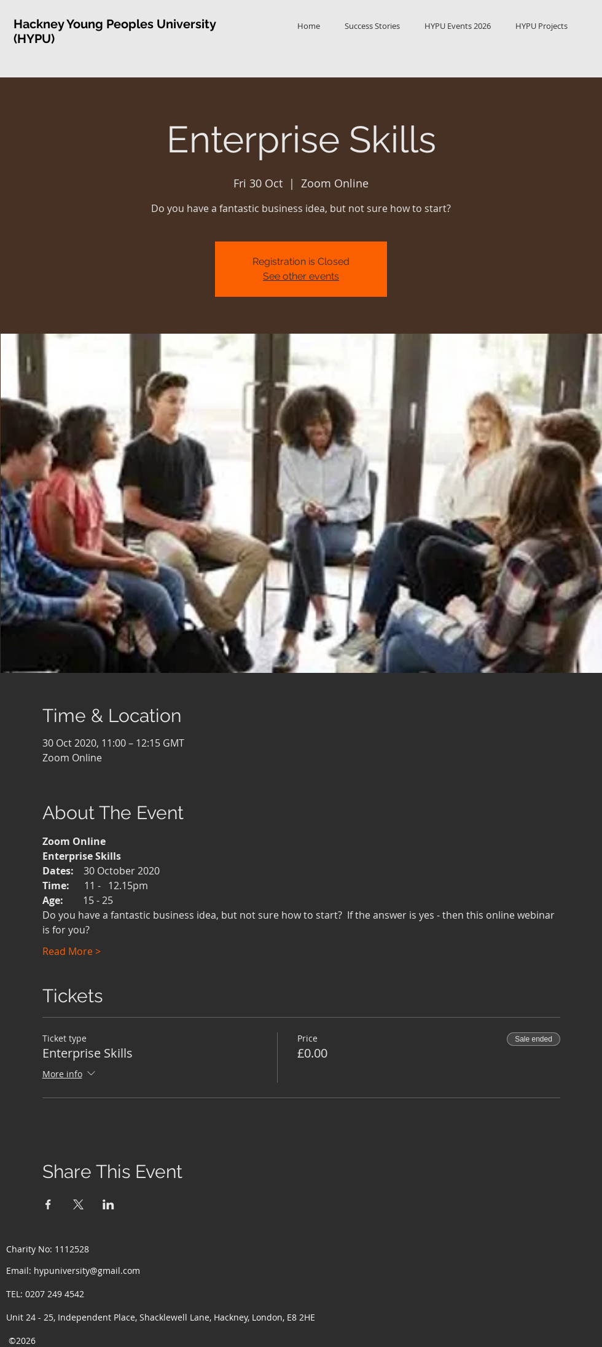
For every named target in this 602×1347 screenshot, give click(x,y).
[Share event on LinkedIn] (108, 1204)
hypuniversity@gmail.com (87, 1270)
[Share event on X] (78, 1204)
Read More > (71, 951)
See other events (301, 276)
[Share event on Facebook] (48, 1204)
